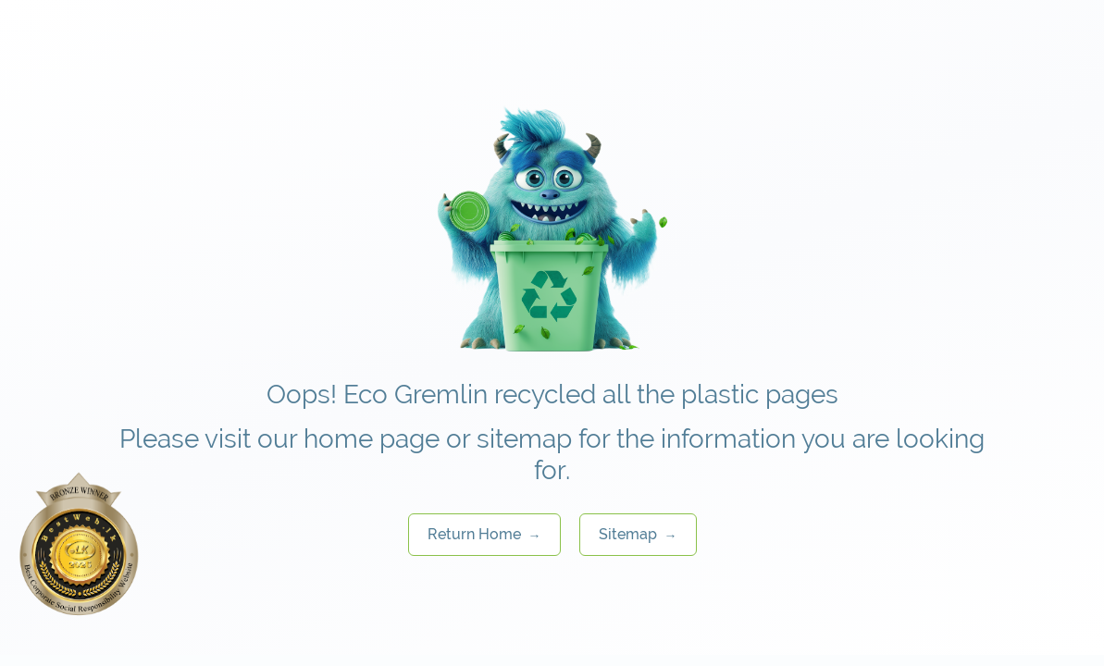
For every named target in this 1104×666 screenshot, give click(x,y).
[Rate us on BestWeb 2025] (78, 544)
